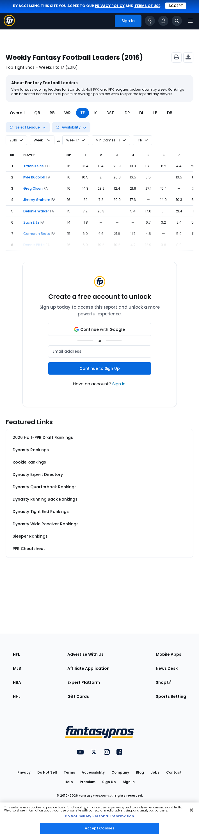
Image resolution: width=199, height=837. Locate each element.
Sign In (129, 781)
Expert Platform (83, 682)
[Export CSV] (188, 57)
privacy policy (110, 5)
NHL (16, 696)
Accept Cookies (100, 828)
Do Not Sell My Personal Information (99, 816)
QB (37, 113)
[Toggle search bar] (177, 21)
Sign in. (119, 384)
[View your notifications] (163, 21)
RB (52, 113)
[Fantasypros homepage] (9, 24)
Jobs (155, 772)
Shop (163, 682)
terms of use (147, 5)
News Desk (167, 668)
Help (69, 781)
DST (110, 113)
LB (155, 113)
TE (82, 113)
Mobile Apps (168, 654)
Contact (174, 772)
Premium (87, 781)
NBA (17, 682)
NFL (16, 654)
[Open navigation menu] (190, 21)
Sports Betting (171, 696)
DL (141, 113)
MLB (17, 668)
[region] (99, 819)
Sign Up (109, 781)
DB (169, 113)
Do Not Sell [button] (47, 772)
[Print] (176, 57)
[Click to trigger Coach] (150, 21)
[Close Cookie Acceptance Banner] (191, 810)
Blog (140, 772)
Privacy (24, 772)
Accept (175, 5)
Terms (69, 772)
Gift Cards (78, 696)
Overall (17, 113)
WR (67, 113)
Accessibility (93, 772)
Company (120, 772)
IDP (126, 113)
